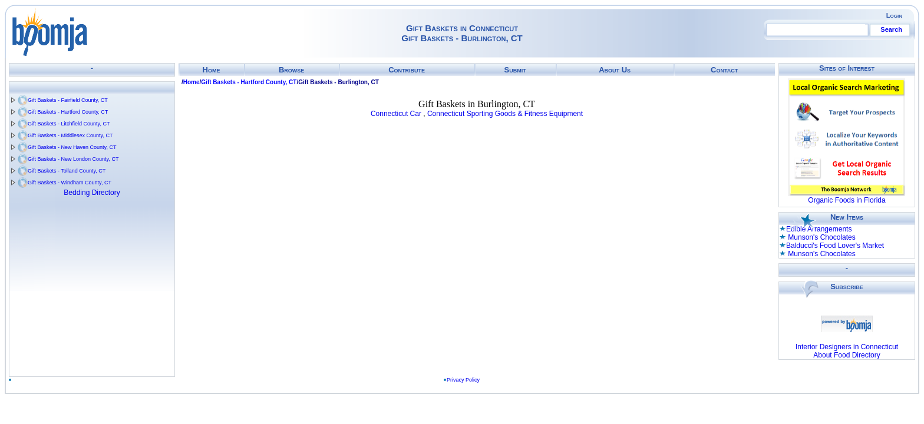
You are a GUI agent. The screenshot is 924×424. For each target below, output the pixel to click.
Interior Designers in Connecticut (847, 347)
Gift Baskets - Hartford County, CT (68, 112)
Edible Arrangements (819, 229)
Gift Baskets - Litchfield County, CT (69, 124)
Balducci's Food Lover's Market (835, 245)
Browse (291, 69)
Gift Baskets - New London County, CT (73, 159)
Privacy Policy (463, 380)
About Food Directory (846, 355)
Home (211, 69)
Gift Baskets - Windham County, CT (69, 183)
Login (894, 15)
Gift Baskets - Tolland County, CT (66, 171)
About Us (615, 69)
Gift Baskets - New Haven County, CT (72, 147)
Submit (515, 69)
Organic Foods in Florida (846, 200)
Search (891, 29)
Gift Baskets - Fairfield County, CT (68, 100)
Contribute (406, 69)
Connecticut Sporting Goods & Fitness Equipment (505, 114)
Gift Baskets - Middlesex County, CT (70, 135)
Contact (724, 69)
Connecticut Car (396, 114)
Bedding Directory (92, 192)
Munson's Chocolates (821, 237)
